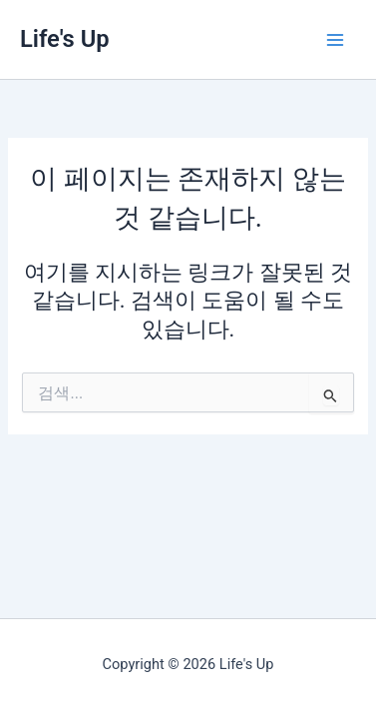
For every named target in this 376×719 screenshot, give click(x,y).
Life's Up (65, 39)
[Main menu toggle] (335, 40)
